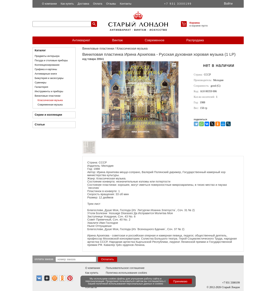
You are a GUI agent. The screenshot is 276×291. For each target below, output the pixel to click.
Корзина (195, 22)
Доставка (83, 3)
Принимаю (180, 281)
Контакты (125, 3)
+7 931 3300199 (178, 3)
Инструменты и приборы (49, 91)
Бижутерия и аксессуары (49, 78)
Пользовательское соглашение (125, 267)
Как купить (67, 3)
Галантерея (41, 86)
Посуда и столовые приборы (51, 60)
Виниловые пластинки (48, 95)
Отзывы (111, 3)
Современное (154, 40)
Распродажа (195, 40)
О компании (49, 3)
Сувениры (40, 82)
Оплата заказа (44, 258)
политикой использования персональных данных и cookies (129, 283)
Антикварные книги (46, 73)
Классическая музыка (50, 100)
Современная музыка (50, 104)
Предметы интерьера (47, 56)
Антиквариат (81, 40)
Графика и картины (46, 69)
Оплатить (107, 259)
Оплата (97, 3)
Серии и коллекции (48, 114)
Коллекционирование (47, 64)
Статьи (40, 124)
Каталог (40, 50)
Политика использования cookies (126, 272)
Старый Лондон (231, 287)
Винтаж (117, 40)
